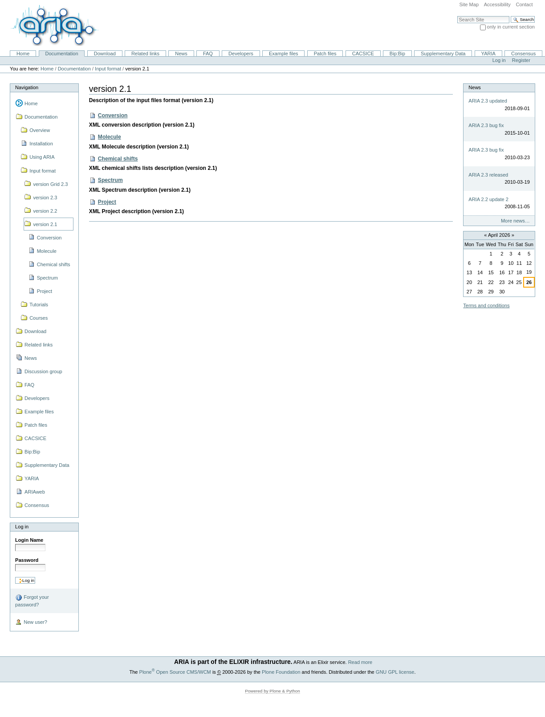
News (181, 53)
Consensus (523, 53)
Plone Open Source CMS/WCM (175, 672)
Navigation (26, 87)
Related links (145, 53)
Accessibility (497, 4)
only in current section (511, 26)
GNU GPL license (395, 672)
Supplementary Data (443, 53)
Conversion (113, 115)
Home (22, 53)
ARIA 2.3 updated (487, 100)
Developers (240, 53)
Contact (524, 4)
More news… (515, 220)
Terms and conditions (486, 305)
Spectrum (110, 180)
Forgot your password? (32, 600)
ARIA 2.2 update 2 (488, 199)
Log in (499, 60)
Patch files (325, 53)
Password (26, 560)
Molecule (109, 137)
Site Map (469, 4)
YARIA (488, 53)
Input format (108, 68)
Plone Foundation (281, 672)
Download (105, 53)
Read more (360, 662)
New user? (31, 622)
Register (521, 60)
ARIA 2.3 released (488, 174)
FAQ (208, 53)
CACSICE (363, 53)
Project (107, 202)
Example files (283, 53)
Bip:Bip (397, 53)
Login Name (29, 540)
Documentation (61, 53)
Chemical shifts (118, 159)
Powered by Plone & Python (272, 690)
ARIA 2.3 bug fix (486, 125)
